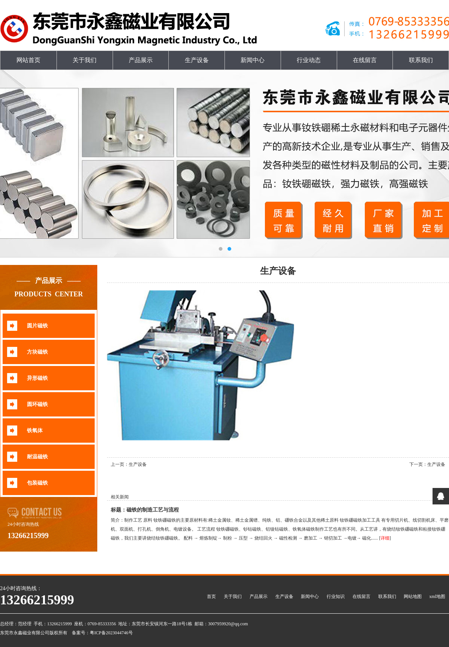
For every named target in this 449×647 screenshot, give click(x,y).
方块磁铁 (37, 352)
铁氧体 (35, 430)
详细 (385, 538)
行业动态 (309, 60)
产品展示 (141, 60)
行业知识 (336, 596)
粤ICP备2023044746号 (111, 632)
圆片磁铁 (37, 326)
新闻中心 (253, 60)
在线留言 (365, 60)
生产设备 (197, 60)
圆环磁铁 (37, 404)
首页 (211, 596)
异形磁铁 (37, 378)
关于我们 (85, 60)
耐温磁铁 (37, 457)
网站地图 (413, 596)
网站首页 (28, 60)
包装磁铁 (37, 483)
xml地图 (437, 596)
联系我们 (421, 60)
